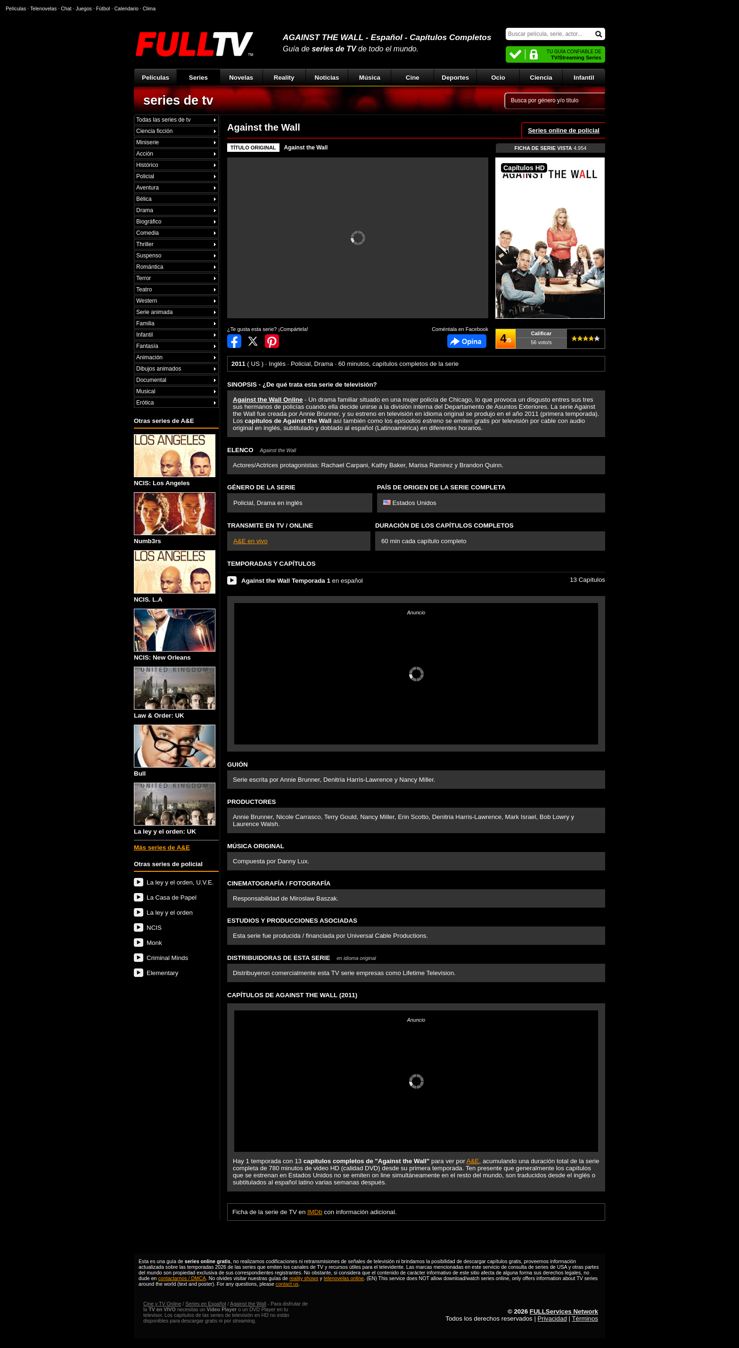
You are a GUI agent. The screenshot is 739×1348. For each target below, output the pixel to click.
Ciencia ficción (154, 131)
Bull (174, 751)
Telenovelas (43, 8)
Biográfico (148, 221)
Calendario (126, 8)
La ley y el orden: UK (174, 809)
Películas (155, 77)
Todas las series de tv (163, 119)
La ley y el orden (170, 912)
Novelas (241, 77)
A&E (473, 1161)
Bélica (144, 199)
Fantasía (147, 346)
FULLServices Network (564, 1311)
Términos (585, 1318)
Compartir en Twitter (253, 341)
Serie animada (154, 312)
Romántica (149, 267)
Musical (146, 391)
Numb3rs (174, 518)
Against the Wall (306, 147)
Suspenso (148, 255)
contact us (287, 1284)
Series (198, 77)
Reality (284, 77)
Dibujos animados (158, 368)
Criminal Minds (167, 957)
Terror (143, 278)
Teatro (144, 289)
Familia (145, 323)
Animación (149, 357)
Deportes (455, 77)
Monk (154, 942)
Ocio (498, 77)
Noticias (327, 77)
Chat (66, 8)
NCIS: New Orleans (174, 635)
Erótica (145, 402)
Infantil (584, 77)
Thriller (145, 244)
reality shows (304, 1278)
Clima (149, 8)
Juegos (84, 8)
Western (146, 301)
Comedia (147, 233)
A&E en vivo (250, 541)
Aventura (147, 187)
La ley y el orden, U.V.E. (180, 882)
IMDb (314, 1212)
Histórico (147, 165)
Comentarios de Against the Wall (466, 341)
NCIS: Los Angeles (174, 460)
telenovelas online (344, 1278)
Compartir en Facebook (234, 341)
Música (369, 77)
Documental (151, 380)
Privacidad (552, 1318)
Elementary (162, 972)
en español (302, 580)
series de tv (178, 100)
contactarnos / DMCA (181, 1278)
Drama (144, 210)
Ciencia (541, 77)
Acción (144, 153)
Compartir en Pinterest (272, 341)
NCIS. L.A (174, 576)
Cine (412, 77)
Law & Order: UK (174, 693)
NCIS (154, 927)
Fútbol (103, 8)
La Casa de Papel (172, 897)
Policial (145, 176)
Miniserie (147, 142)
